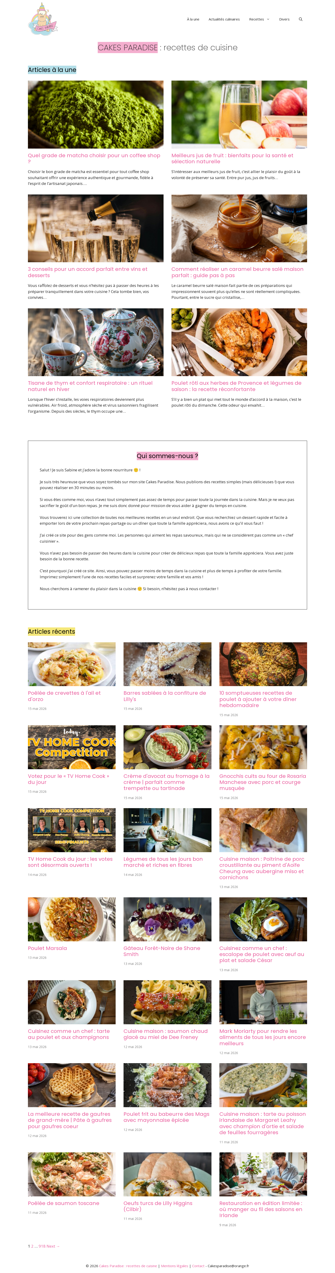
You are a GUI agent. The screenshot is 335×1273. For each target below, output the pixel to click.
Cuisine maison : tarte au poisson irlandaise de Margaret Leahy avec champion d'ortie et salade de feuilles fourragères (262, 1123)
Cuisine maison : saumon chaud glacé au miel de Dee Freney (166, 1034)
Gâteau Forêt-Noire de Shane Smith (162, 951)
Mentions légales (174, 1265)
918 (42, 1246)
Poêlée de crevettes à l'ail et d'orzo (64, 696)
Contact (198, 1265)
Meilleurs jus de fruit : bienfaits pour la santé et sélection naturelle (232, 158)
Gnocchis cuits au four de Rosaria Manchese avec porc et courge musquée (262, 782)
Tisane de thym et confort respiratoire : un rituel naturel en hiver (90, 386)
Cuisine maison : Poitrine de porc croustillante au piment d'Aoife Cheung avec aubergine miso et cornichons (261, 868)
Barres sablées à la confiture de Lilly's (165, 696)
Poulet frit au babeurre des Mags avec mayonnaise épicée (166, 1117)
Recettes (262, 19)
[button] (300, 19)
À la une (193, 19)
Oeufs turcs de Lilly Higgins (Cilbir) (158, 1206)
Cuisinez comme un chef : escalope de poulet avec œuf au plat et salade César (261, 954)
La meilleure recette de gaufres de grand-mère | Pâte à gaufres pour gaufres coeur (70, 1120)
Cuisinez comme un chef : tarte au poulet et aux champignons (69, 1034)
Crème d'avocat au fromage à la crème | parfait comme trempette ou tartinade (167, 782)
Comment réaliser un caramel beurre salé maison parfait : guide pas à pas (237, 272)
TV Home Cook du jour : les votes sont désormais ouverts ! (70, 862)
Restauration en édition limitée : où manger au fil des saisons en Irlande (260, 1209)
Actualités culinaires (224, 19)
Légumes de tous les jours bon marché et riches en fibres (163, 862)
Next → (53, 1246)
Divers (284, 19)
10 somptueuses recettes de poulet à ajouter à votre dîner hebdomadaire (258, 699)
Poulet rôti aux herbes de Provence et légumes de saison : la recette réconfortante (236, 386)
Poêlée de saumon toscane (63, 1203)
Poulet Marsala (47, 948)
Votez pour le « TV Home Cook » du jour (68, 779)
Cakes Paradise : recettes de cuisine (128, 1265)
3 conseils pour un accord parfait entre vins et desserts (87, 272)
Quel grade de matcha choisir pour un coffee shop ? (94, 158)
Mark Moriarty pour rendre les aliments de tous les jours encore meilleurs (262, 1037)
